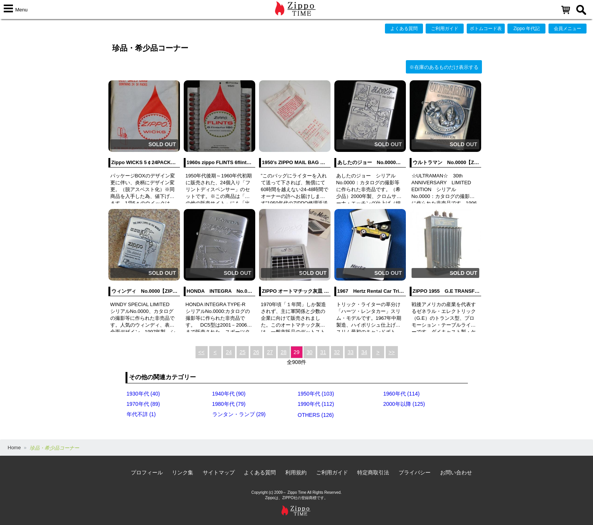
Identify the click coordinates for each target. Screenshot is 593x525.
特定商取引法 (373, 472)
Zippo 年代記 (527, 28)
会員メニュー (567, 28)
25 (243, 352)
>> (391, 352)
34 (364, 352)
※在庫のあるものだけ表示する (444, 67)
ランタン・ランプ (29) (239, 414)
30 (310, 352)
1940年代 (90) (229, 394)
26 (256, 352)
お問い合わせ (456, 472)
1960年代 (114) (401, 394)
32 (337, 352)
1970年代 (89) (143, 404)
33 (351, 352)
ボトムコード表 (486, 28)
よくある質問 (404, 28)
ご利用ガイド (444, 28)
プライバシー (415, 472)
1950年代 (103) (316, 394)
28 (284, 352)
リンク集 (182, 472)
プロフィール (147, 472)
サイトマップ (219, 472)
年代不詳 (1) (141, 414)
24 (229, 352)
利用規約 (296, 472)
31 (323, 352)
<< (201, 352)
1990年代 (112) (316, 404)
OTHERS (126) (316, 415)
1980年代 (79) (229, 404)
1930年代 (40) (143, 394)
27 (270, 352)
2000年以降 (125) (404, 404)
